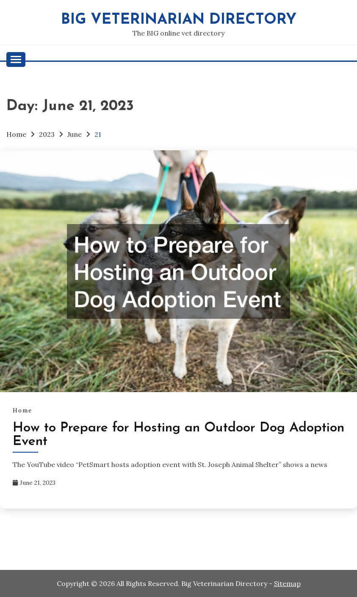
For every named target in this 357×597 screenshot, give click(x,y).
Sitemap (287, 583)
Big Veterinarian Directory (178, 20)
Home (22, 410)
